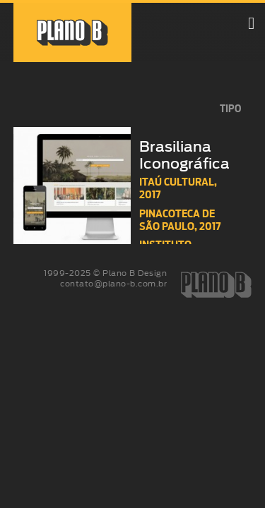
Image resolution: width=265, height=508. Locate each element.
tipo (230, 109)
